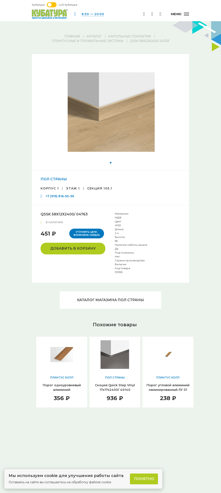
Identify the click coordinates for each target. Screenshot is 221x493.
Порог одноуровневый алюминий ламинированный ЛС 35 (62, 389)
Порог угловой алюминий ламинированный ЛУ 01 (168, 387)
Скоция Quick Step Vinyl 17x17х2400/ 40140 (115, 387)
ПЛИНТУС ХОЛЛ (61, 377)
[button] (110, 162)
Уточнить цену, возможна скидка (87, 233)
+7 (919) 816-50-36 (60, 196)
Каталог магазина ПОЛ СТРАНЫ (110, 300)
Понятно (144, 479)
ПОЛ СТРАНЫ (54, 179)
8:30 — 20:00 (93, 14)
